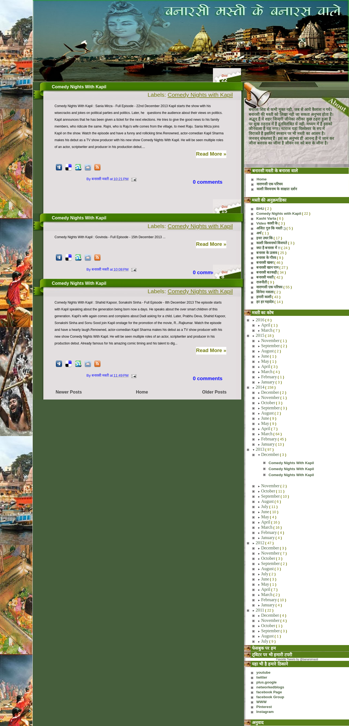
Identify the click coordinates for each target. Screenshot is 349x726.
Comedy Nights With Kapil (79, 86)
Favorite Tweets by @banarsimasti (297, 659)
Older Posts (214, 392)
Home (142, 392)
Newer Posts (69, 392)
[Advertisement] (132, 200)
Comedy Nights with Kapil (200, 95)
